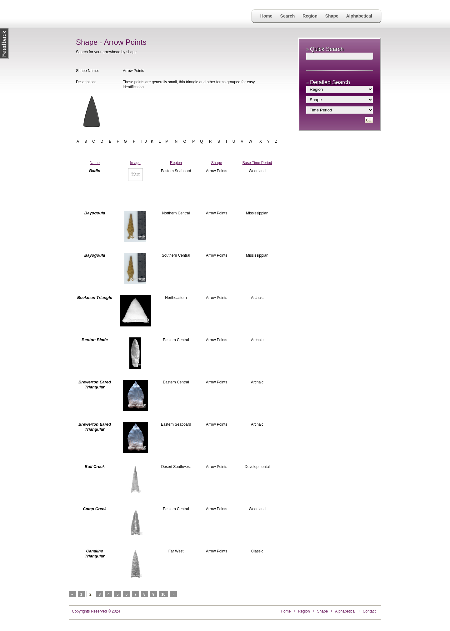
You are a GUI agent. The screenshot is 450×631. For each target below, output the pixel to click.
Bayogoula (94, 213)
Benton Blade (95, 339)
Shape (331, 15)
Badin (94, 170)
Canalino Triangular (94, 553)
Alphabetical (359, 15)
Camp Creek (95, 508)
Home (266, 15)
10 (163, 594)
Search (287, 15)
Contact (369, 611)
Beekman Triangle (94, 297)
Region (309, 15)
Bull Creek (95, 466)
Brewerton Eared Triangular (94, 384)
